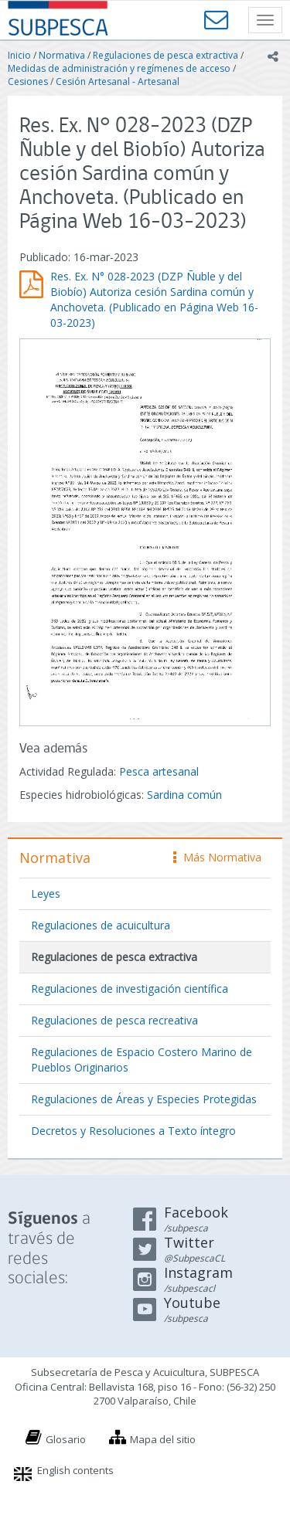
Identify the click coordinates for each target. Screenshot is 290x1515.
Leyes (45, 893)
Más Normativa (217, 857)
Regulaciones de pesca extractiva (165, 55)
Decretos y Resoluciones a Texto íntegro (133, 1130)
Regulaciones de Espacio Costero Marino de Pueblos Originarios (141, 1060)
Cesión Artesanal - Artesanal (117, 81)
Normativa (62, 55)
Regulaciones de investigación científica (129, 988)
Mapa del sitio (163, 1439)
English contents (75, 1470)
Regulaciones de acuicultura (100, 925)
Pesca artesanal (159, 771)
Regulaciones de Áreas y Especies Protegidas (144, 1099)
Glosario (66, 1439)
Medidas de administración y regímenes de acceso (119, 68)
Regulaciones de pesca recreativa (114, 1020)
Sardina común (184, 794)
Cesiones (28, 81)
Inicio (19, 55)
